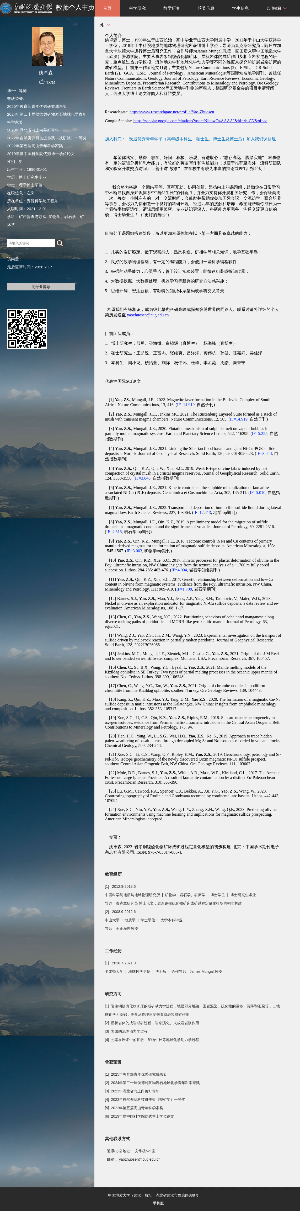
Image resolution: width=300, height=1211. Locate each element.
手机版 (158, 1203)
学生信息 (240, 8)
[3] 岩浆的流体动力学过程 (126, 1031)
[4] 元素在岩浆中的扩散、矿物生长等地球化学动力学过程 (152, 1040)
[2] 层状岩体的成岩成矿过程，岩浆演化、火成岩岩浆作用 (152, 1023)
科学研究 (137, 8)
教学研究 (171, 8)
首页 (107, 8)
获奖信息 (206, 8)
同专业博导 (41, 287)
